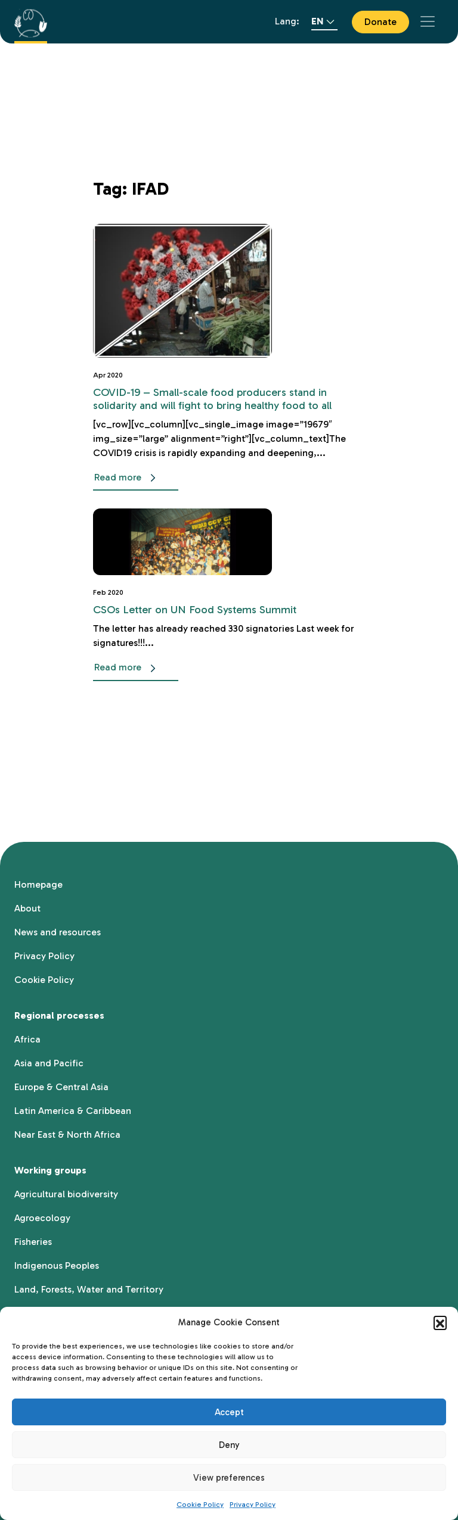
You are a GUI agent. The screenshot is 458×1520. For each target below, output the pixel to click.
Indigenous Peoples (56, 1265)
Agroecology (42, 1218)
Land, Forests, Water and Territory (88, 1289)
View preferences (229, 1477)
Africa (27, 1039)
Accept (229, 1412)
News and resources (57, 932)
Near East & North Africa (67, 1134)
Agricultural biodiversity (66, 1194)
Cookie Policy (200, 1504)
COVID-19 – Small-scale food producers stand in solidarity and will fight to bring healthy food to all (212, 399)
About (27, 908)
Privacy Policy (253, 1504)
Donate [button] (380, 21)
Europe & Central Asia (61, 1087)
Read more (127, 478)
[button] (440, 1322)
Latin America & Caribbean (72, 1110)
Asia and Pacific (48, 1063)
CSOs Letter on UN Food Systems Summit (194, 609)
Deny (229, 1445)
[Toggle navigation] (427, 21)
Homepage (38, 884)
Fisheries (33, 1241)
